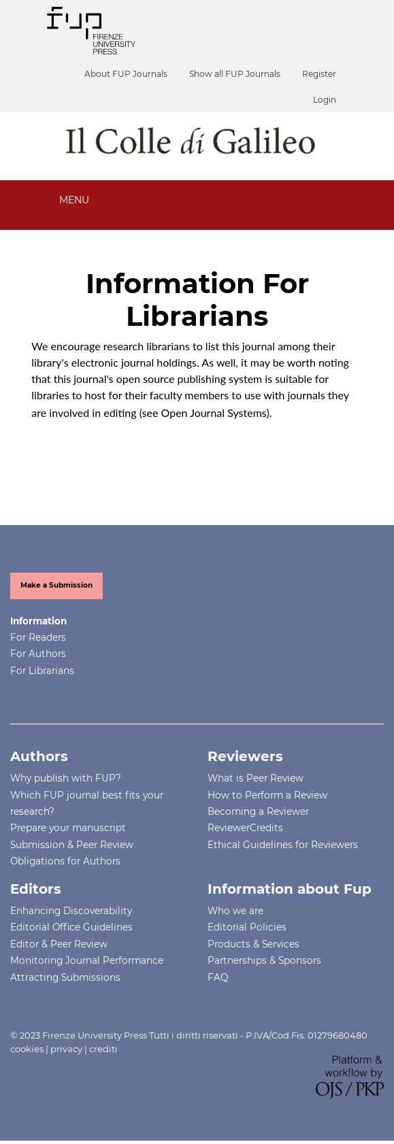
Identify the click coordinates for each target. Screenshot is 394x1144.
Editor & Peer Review (59, 944)
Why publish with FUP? (65, 778)
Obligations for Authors (65, 861)
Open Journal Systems (214, 412)
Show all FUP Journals (234, 74)
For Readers (38, 637)
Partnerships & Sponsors (264, 960)
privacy (66, 1048)
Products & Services (253, 944)
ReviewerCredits (245, 827)
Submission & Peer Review (71, 844)
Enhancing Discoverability (71, 910)
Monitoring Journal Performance (86, 960)
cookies (27, 1048)
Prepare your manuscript (68, 827)
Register (319, 74)
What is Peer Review (255, 778)
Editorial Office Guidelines (71, 927)
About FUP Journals (125, 74)
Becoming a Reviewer (258, 811)
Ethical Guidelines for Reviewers (283, 844)
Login (324, 100)
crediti (103, 1048)
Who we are (235, 910)
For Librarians (42, 670)
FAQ (218, 977)
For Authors (38, 653)
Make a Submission (56, 585)
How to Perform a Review (267, 795)
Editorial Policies (247, 927)
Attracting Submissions (65, 977)
